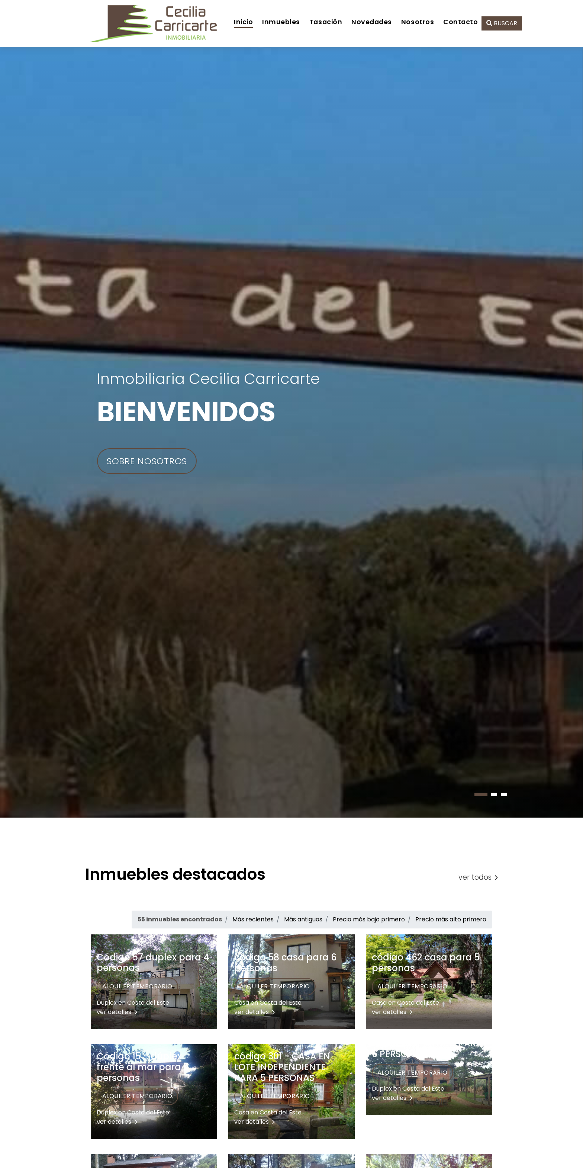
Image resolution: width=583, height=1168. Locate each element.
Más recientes (253, 919)
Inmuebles (281, 21)
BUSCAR (501, 23)
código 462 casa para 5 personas (426, 962)
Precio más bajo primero (369, 919)
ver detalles (117, 1012)
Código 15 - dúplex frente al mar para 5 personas (143, 1067)
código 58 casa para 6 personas (285, 962)
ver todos (478, 877)
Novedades (371, 21)
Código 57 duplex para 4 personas (153, 962)
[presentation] (1, 822)
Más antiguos (303, 919)
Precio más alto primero (450, 919)
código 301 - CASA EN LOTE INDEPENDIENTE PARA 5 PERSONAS (282, 1067)
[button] (481, 794)
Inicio (243, 21)
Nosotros (417, 21)
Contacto (460, 21)
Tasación (325, 21)
